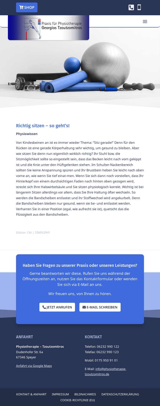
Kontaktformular (98, 278)
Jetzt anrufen (59, 307)
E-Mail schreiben (102, 307)
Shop (29, 7)
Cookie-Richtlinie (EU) (77, 400)
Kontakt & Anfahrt (31, 394)
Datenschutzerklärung (120, 394)
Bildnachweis (85, 394)
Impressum (60, 394)
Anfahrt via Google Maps (34, 366)
